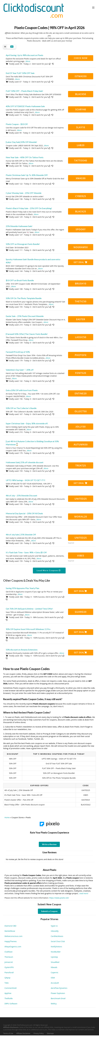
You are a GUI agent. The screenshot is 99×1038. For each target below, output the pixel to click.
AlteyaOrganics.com (13, 946)
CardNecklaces (57, 936)
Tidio (7, 983)
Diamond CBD (10, 926)
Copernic (54, 972)
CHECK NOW (80, 58)
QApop (7, 977)
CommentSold (10, 988)
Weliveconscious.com (13, 936)
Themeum (9, 957)
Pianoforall (9, 972)
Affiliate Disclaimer (23, 1033)
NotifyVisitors (56, 946)
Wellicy (54, 1003)
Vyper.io (54, 926)
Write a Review (49, 844)
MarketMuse (10, 931)
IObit (53, 977)
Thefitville (9, 998)
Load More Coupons (49, 570)
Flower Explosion (58, 993)
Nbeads (54, 967)
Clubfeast (9, 952)
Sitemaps (50, 1033)
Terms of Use (8, 1033)
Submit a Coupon (49, 911)
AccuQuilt (55, 983)
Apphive (8, 993)
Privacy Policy (39, 1033)
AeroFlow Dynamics (59, 988)
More (28, 61)
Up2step (54, 957)
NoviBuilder (56, 952)
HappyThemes (11, 941)
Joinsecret (9, 962)
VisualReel (55, 962)
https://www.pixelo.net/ (59, 898)
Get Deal (80, 262)
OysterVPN (9, 967)
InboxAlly (55, 931)
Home (7, 817)
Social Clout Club (58, 941)
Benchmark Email (58, 998)
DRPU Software (11, 1003)
